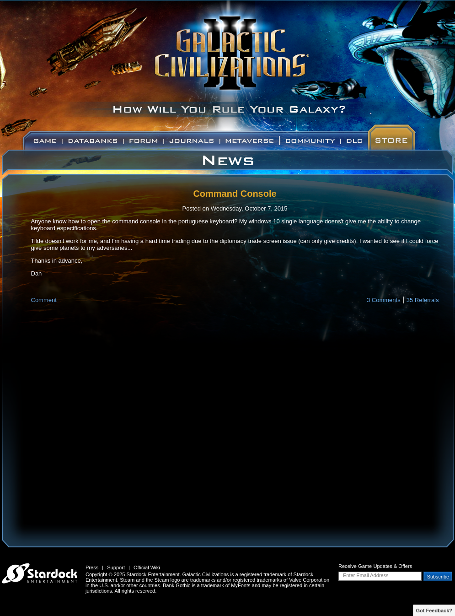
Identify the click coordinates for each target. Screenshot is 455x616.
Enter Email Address (366, 575)
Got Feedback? (434, 610)
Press (92, 567)
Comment (44, 300)
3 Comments (384, 300)
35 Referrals (423, 300)
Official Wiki (147, 567)
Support (116, 567)
